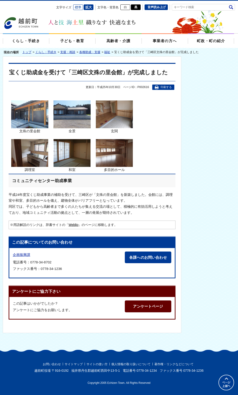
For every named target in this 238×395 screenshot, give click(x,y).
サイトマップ (74, 364)
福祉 (107, 52)
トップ (26, 52)
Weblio (73, 225)
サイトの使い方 (97, 364)
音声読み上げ (157, 7)
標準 (78, 7)
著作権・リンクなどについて (174, 364)
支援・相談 (67, 52)
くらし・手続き (45, 52)
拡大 (88, 7)
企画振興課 (21, 255)
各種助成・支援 (89, 52)
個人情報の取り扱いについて (131, 364)
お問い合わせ (52, 364)
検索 (231, 7)
